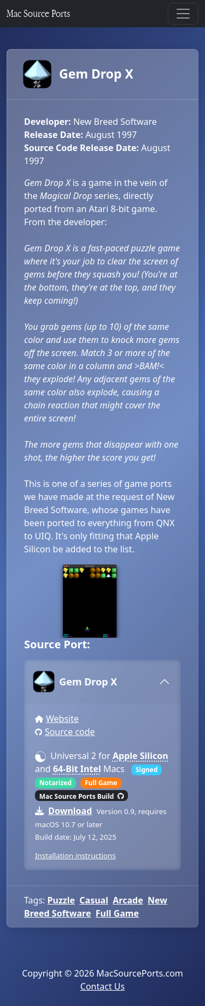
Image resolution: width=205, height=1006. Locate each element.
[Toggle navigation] (183, 14)
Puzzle (61, 900)
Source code (70, 732)
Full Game (117, 913)
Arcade (128, 900)
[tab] (102, 681)
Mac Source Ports (38, 13)
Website (62, 719)
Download (70, 811)
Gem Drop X (78, 74)
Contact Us (102, 986)
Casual (93, 900)
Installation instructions (75, 855)
